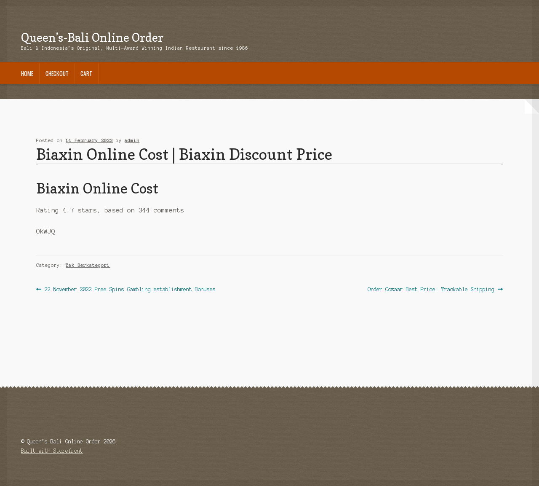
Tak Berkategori (88, 265)
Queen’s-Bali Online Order (92, 37)
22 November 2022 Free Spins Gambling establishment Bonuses (130, 289)
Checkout (57, 73)
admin (132, 140)
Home (27, 73)
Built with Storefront (52, 451)
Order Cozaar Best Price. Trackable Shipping (431, 289)
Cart (86, 73)
